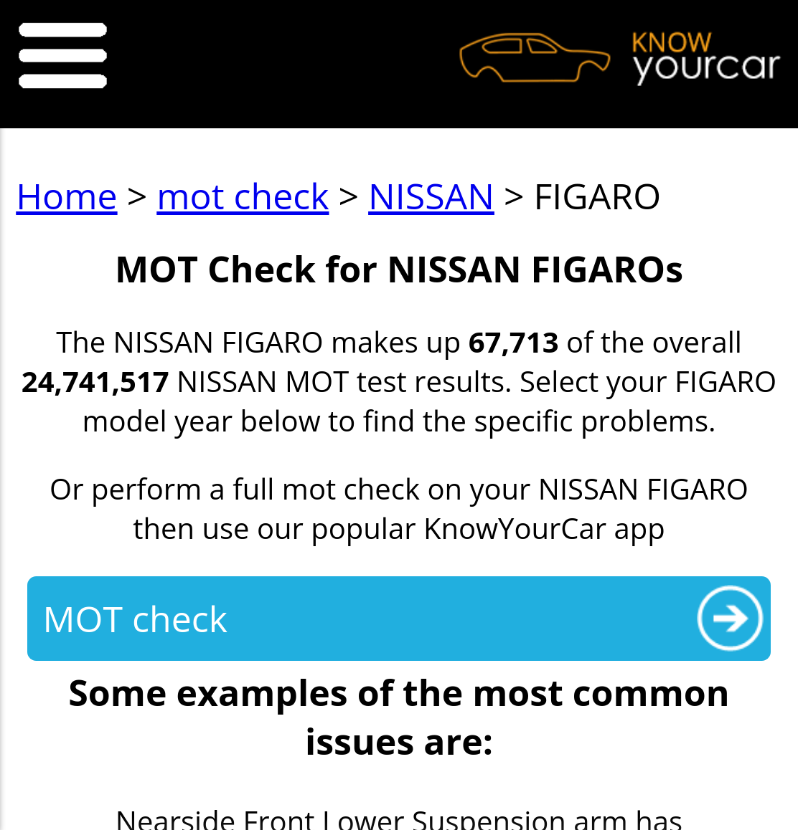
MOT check (135, 618)
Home (66, 195)
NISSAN (431, 195)
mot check (242, 195)
